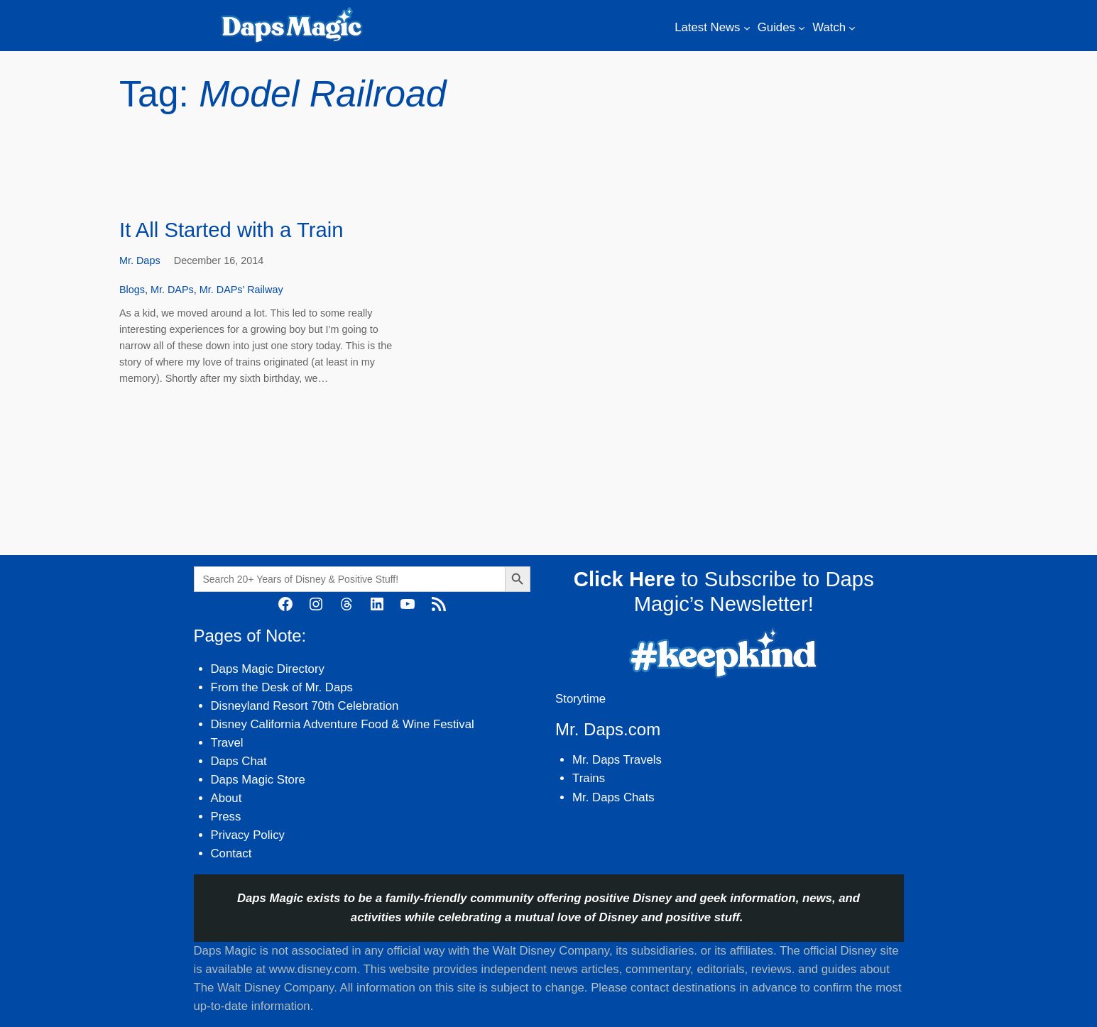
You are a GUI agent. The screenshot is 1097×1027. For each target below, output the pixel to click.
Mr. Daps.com (607, 729)
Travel (227, 742)
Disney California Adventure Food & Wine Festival (342, 724)
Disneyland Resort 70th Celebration (305, 706)
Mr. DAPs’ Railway (241, 289)
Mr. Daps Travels (617, 760)
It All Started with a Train (231, 229)
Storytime (580, 698)
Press (226, 816)
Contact (231, 853)
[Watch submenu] (852, 27)
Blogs (132, 289)
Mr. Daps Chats (613, 797)
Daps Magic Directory (267, 669)
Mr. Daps (139, 260)
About (226, 798)
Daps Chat (239, 761)
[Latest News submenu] (747, 27)
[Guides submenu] (801, 27)
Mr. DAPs (172, 289)
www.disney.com (313, 969)
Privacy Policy (248, 835)
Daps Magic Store (258, 779)
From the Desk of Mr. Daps (282, 687)
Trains (588, 778)
